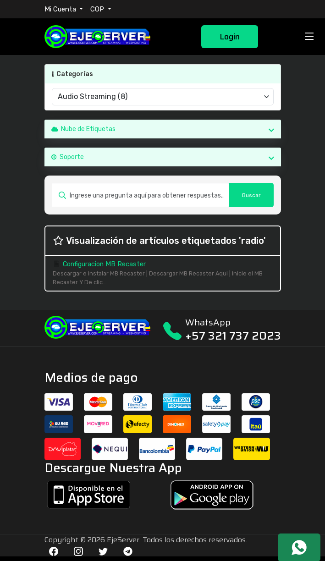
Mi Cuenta (61, 9)
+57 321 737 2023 (233, 336)
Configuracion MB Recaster (163, 273)
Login (230, 36)
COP (98, 9)
